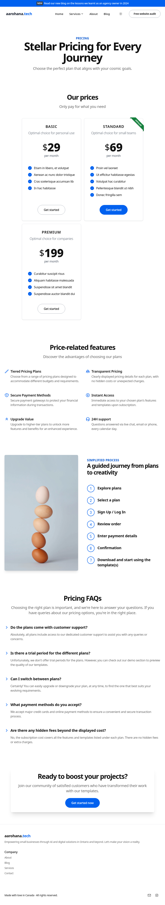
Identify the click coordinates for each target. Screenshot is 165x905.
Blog (107, 14)
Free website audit (145, 13)
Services (76, 14)
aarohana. (17, 835)
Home (59, 14)
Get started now (82, 803)
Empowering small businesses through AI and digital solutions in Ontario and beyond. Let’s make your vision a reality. (72, 842)
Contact (8, 873)
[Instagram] (157, 895)
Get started (51, 210)
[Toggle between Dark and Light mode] (120, 14)
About (94, 14)
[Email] (149, 895)
